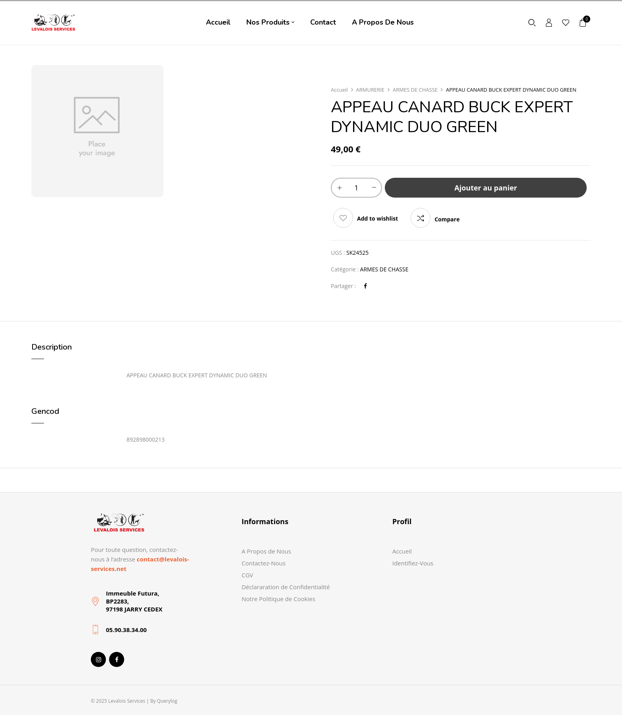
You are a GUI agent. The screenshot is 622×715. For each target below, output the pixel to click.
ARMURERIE (370, 89)
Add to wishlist (377, 218)
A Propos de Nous (266, 551)
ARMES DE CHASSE (415, 89)
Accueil (339, 89)
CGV (247, 575)
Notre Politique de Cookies (278, 599)
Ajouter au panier (486, 187)
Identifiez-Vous (413, 563)
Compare (446, 219)
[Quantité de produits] (356, 188)
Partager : (343, 286)
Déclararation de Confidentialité (286, 587)
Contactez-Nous (264, 563)
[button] (583, 22)
